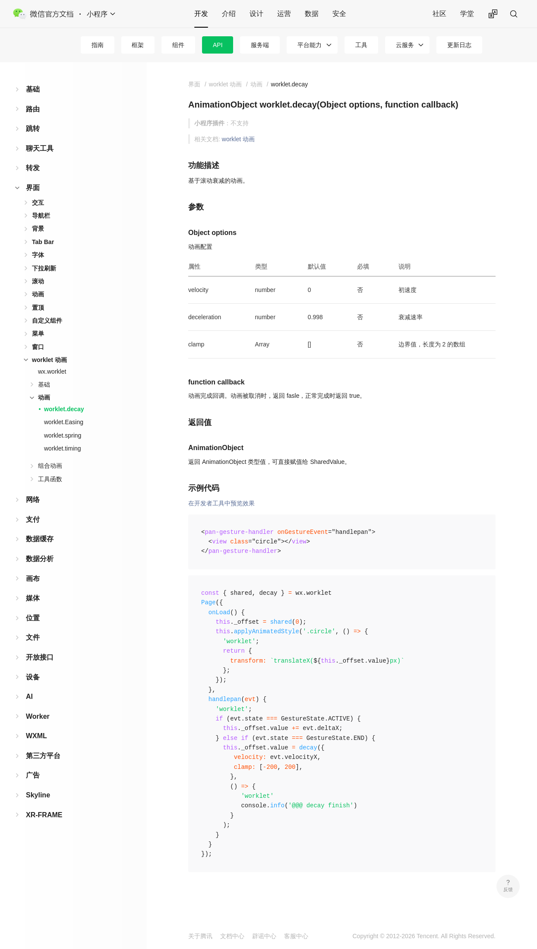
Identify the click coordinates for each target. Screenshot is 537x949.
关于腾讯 (200, 936)
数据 (312, 13)
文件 (33, 637)
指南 (98, 44)
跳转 (33, 128)
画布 (33, 578)
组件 (178, 44)
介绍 (229, 13)
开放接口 (40, 657)
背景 (38, 228)
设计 (256, 13)
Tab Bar (43, 241)
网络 (33, 499)
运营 (284, 13)
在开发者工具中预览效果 (221, 503)
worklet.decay (64, 409)
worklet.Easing (63, 422)
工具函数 (50, 479)
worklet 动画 (49, 359)
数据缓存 (40, 539)
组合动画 (50, 465)
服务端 (260, 44)
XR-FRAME (44, 815)
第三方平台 (43, 755)
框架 (138, 44)
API (218, 44)
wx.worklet (52, 371)
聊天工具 (40, 148)
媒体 (33, 598)
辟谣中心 (264, 936)
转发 (33, 167)
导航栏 (41, 215)
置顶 (38, 307)
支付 (33, 519)
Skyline (38, 795)
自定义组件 (47, 320)
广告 (33, 775)
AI (29, 696)
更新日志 (459, 44)
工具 (361, 44)
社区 (439, 13)
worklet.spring (62, 435)
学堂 (467, 13)
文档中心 (232, 936)
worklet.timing (62, 448)
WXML (36, 736)
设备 (33, 677)
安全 (339, 13)
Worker (38, 716)
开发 (201, 13)
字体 (38, 254)
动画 (38, 294)
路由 (33, 109)
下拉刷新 (44, 268)
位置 (33, 618)
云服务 (405, 44)
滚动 (38, 281)
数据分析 (40, 558)
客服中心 (296, 936)
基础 (33, 89)
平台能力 (309, 44)
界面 (33, 187)
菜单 (38, 333)
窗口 (38, 346)
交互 (38, 202)
